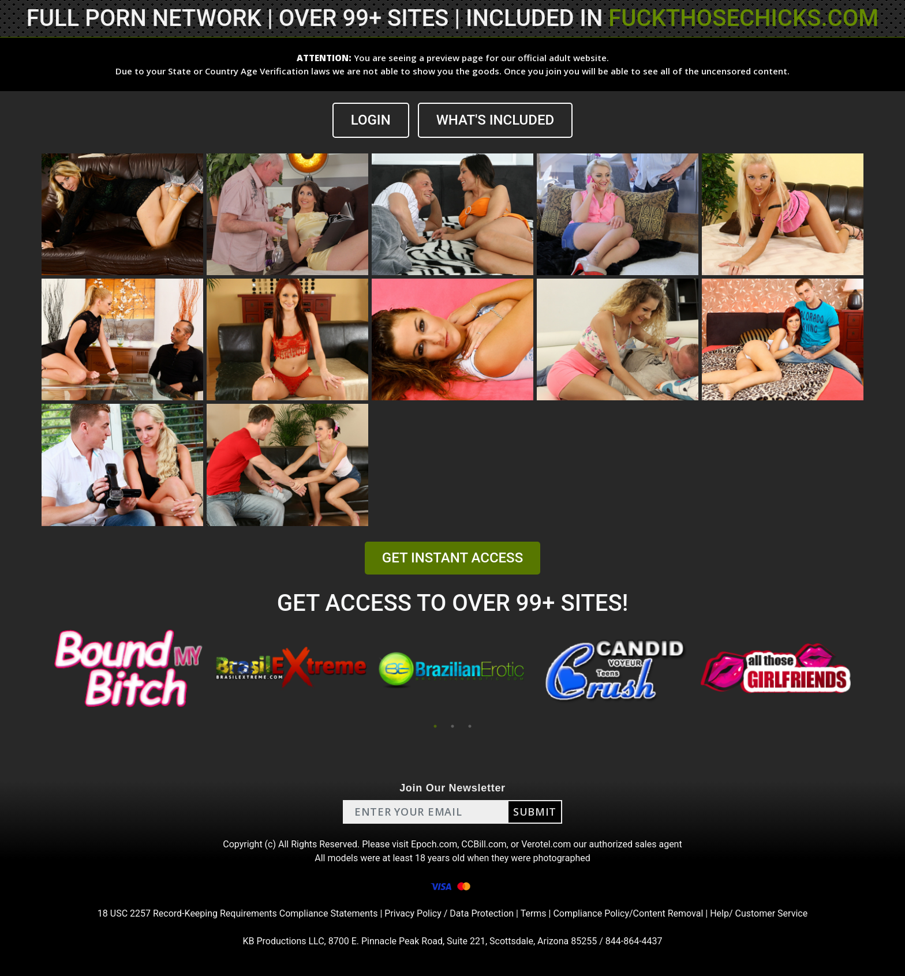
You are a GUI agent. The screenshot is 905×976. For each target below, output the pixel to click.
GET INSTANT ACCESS (452, 558)
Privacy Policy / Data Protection (449, 913)
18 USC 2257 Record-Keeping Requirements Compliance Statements (238, 913)
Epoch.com (434, 844)
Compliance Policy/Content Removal (628, 913)
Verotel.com (546, 844)
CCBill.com (483, 844)
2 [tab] (452, 726)
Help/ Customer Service (758, 913)
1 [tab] (435, 726)
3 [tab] (470, 726)
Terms (534, 913)
